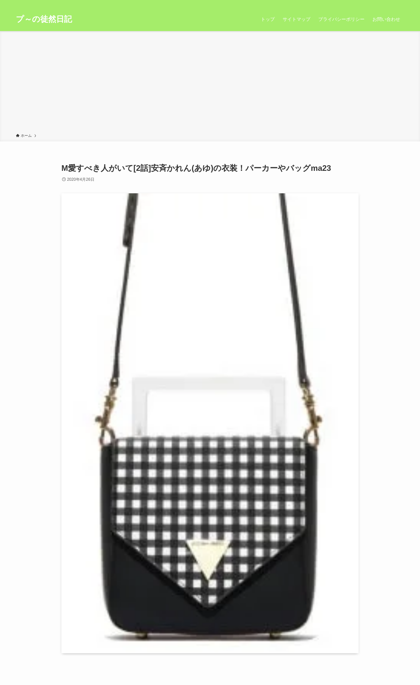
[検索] (400, 3)
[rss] (391, 3)
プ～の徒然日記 (44, 19)
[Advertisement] (210, 83)
